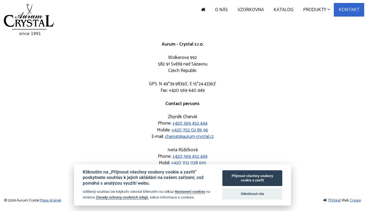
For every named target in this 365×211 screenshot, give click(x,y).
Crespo (355, 200)
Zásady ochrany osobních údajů (122, 197)
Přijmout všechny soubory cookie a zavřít (252, 178)
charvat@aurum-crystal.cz (189, 136)
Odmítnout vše (252, 194)
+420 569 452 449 (189, 156)
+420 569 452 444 (189, 123)
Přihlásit (334, 200)
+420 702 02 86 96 (190, 130)
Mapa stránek (50, 200)
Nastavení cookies (190, 191)
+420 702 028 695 (188, 163)
